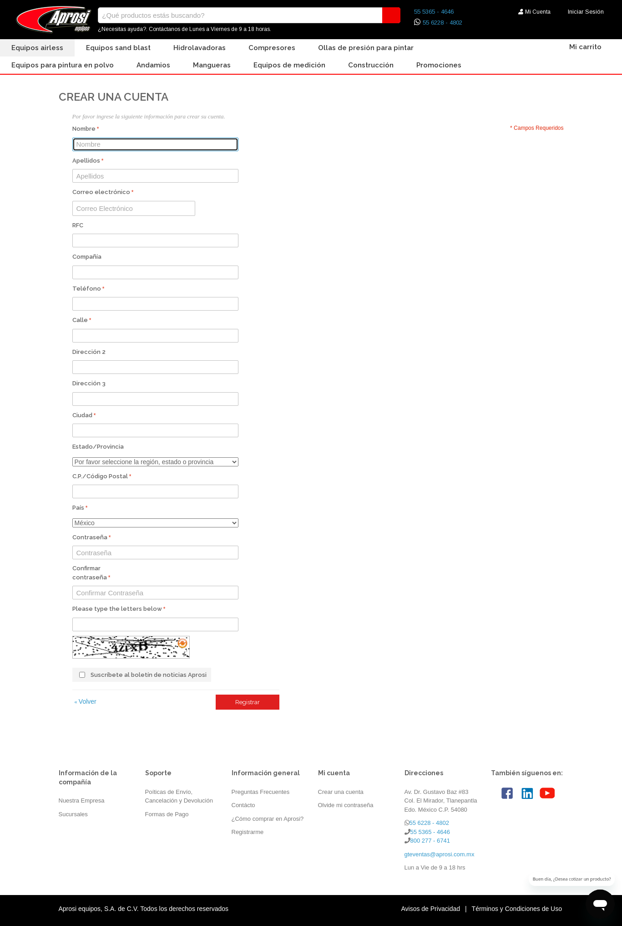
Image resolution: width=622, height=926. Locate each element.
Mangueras (212, 65)
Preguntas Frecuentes (261, 791)
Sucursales (73, 814)
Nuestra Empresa (82, 800)
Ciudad (82, 415)
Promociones (438, 65)
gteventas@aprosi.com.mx (440, 854)
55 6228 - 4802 (442, 22)
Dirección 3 (89, 383)
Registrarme (248, 832)
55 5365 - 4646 (434, 11)
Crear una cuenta (341, 791)
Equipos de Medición (289, 65)
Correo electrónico (101, 192)
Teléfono (86, 288)
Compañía (86, 256)
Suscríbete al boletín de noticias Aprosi (149, 674)
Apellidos (86, 160)
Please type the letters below (117, 608)
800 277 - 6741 (430, 840)
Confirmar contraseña (89, 573)
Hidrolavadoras (199, 48)
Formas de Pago (167, 814)
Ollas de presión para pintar (366, 48)
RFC (77, 225)
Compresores (271, 48)
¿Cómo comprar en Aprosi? (268, 818)
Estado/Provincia (98, 446)
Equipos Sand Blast (118, 48)
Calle (80, 320)
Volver (85, 701)
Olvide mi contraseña (346, 805)
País (78, 507)
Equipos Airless (37, 48)
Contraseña (89, 537)
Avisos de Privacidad (430, 908)
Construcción (371, 65)
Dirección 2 (89, 351)
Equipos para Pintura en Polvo (62, 65)
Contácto (243, 805)
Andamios (153, 65)
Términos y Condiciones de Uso (517, 908)
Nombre (84, 128)
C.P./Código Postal (100, 476)
